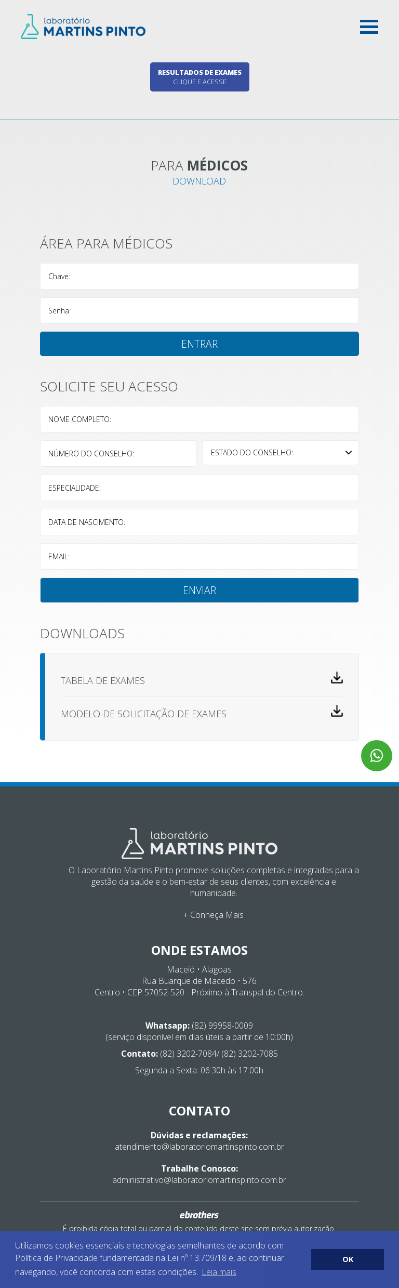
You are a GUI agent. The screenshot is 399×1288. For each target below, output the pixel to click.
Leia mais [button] (219, 1272)
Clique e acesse (200, 77)
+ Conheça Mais (213, 915)
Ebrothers (199, 1214)
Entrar (199, 344)
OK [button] (347, 1259)
